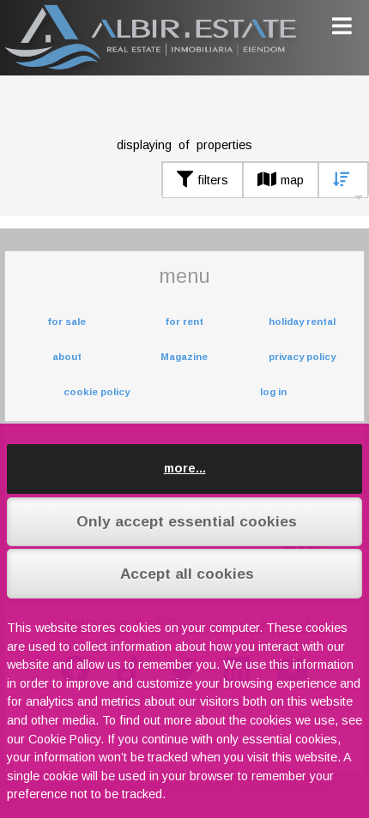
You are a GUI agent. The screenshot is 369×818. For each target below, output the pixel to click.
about (67, 357)
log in (273, 392)
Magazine (184, 357)
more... (185, 468)
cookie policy (97, 392)
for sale (66, 321)
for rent (184, 321)
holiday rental (302, 321)
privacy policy (302, 357)
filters (202, 180)
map (280, 180)
